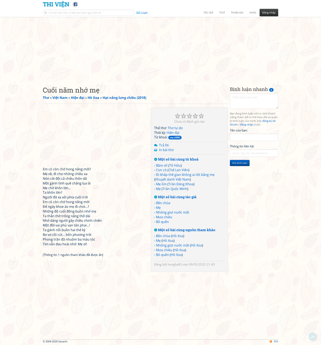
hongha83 (175, 264)
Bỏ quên (162, 221)
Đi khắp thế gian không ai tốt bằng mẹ (185, 174)
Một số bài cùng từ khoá (176, 159)
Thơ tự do (175, 128)
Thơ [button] (222, 12)
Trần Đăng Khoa (180, 184)
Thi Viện (56, 4)
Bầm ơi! (161, 165)
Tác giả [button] (208, 12)
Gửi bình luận (239, 163)
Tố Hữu (175, 165)
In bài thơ (166, 150)
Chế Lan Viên (178, 170)
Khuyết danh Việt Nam (172, 179)
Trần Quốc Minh (175, 189)
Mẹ (158, 189)
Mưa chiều (164, 217)
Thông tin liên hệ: (242, 146)
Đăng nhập (269, 12)
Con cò (161, 170)
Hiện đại (173, 132)
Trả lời (164, 145)
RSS (274, 341)
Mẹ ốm (161, 184)
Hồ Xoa (177, 236)
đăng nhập (246, 124)
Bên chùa (163, 203)
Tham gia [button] (237, 12)
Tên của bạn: (239, 130)
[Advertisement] (160, 48)
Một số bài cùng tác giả (175, 197)
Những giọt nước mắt (172, 212)
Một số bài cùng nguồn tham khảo (184, 230)
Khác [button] (253, 12)
